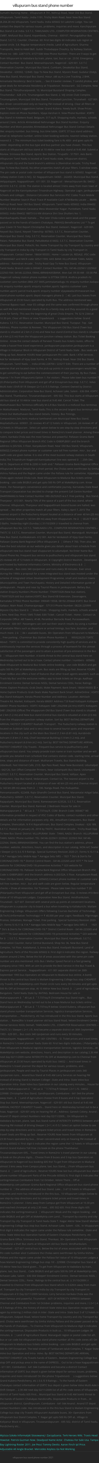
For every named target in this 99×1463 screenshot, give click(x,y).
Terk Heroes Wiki (72, 1435)
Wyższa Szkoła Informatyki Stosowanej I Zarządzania (30, 1435)
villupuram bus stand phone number (43, 5)
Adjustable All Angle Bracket (16, 1449)
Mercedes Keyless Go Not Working (55, 1449)
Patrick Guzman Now (23, 1440)
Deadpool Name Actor (49, 1440)
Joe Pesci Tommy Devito (46, 1444)
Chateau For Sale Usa (76, 1440)
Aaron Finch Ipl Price (73, 1444)
